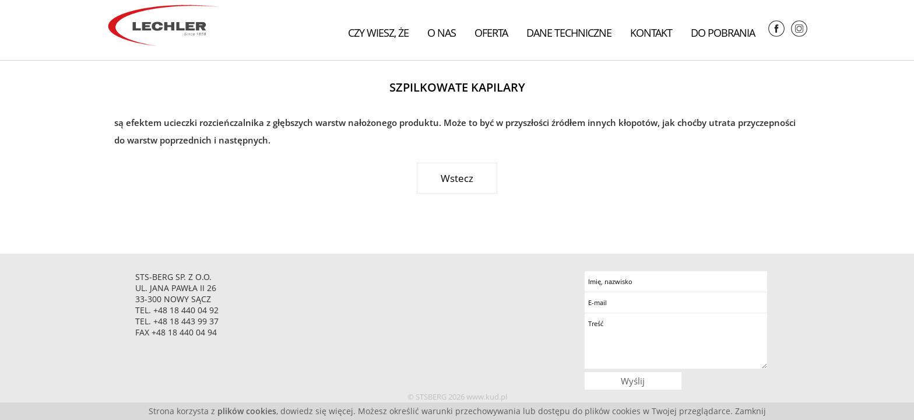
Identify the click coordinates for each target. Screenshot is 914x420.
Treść (676, 341)
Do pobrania (723, 33)
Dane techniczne (568, 33)
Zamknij (750, 410)
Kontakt (651, 33)
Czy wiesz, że (378, 33)
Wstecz (457, 178)
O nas (441, 33)
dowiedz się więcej (316, 410)
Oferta (491, 33)
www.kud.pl (486, 396)
